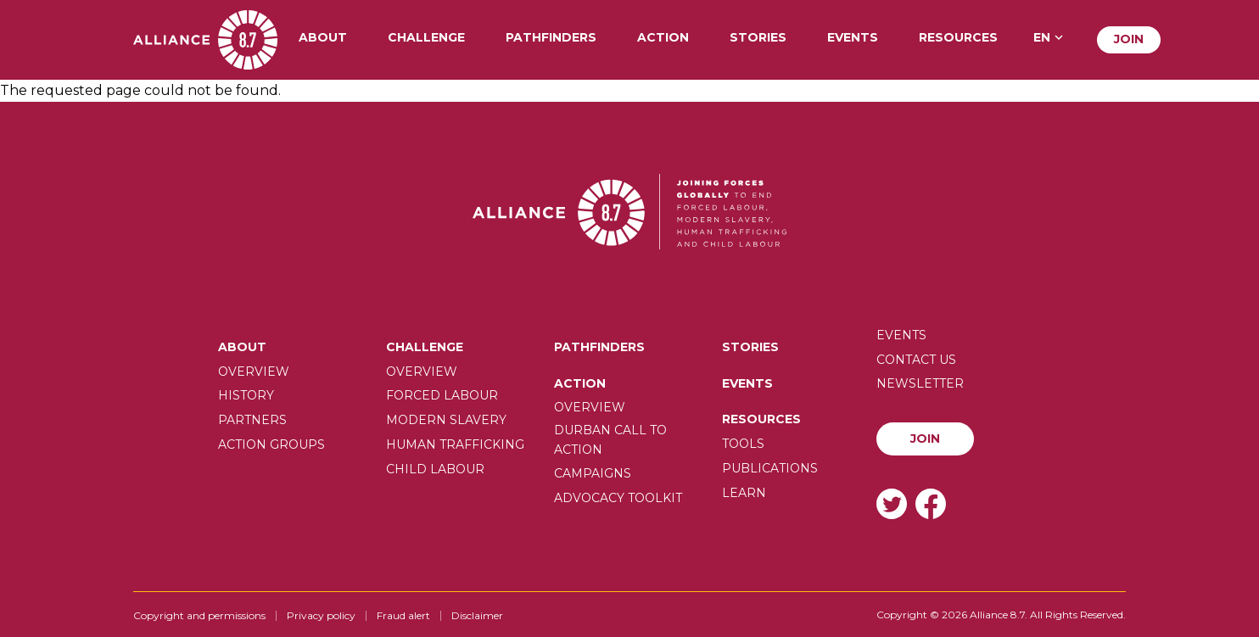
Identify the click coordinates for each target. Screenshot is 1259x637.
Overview (253, 371)
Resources (958, 38)
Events (852, 38)
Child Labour (435, 469)
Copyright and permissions (199, 615)
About (323, 38)
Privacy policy (321, 615)
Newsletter (920, 383)
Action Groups (271, 444)
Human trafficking (455, 444)
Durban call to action (610, 439)
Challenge (426, 38)
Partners (252, 419)
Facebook (930, 503)
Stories (758, 38)
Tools (743, 443)
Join (1129, 39)
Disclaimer (477, 615)
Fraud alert (403, 615)
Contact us (916, 359)
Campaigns (592, 473)
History (246, 395)
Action (663, 38)
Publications (770, 468)
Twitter (891, 503)
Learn (744, 492)
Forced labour (442, 395)
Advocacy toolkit (618, 498)
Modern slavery (446, 419)
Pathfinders (551, 38)
